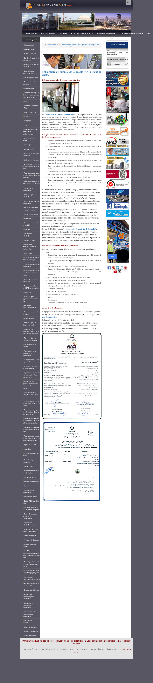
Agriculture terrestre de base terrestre (30, 367)
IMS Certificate (28, 88)
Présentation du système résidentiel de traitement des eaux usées (30, 385)
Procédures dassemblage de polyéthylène (28, 597)
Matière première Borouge (29, 545)
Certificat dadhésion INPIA (30, 107)
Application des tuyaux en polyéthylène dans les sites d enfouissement (31, 438)
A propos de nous (48, 33)
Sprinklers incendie (30, 486)
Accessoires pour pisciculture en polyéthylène (29, 353)
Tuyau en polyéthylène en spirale (31, 313)
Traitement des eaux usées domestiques (30, 530)
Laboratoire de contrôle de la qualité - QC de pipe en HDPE (79, 45)
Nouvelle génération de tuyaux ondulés (30, 209)
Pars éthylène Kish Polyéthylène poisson (30, 339)
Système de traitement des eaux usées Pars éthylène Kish (31, 375)
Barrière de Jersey (30, 497)
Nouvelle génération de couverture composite (31, 509)
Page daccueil (31, 33)
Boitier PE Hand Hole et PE (31, 502)
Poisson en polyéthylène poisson (30, 524)
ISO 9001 (27, 116)
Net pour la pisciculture (27, 622)
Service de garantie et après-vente (31, 59)
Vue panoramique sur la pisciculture (31, 361)
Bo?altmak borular (30, 477)
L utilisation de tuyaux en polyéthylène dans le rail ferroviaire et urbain (31, 421)
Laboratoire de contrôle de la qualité (62, 71)
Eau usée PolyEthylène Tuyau (29, 307)
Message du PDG (29, 49)
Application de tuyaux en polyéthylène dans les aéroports (31, 175)
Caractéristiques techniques (132, 33)
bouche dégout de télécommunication (29, 324)
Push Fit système (29, 636)
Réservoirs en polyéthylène (28, 491)
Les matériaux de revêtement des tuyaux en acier (30, 394)
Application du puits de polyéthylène (31, 265)
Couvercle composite (30, 214)
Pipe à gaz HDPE (29, 145)
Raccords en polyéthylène (28, 189)
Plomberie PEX (29, 218)
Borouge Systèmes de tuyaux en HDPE (31, 585)
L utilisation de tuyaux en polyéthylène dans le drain (31, 429)
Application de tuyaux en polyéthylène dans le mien (31, 166)
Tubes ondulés (28, 318)
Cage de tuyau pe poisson (29, 346)
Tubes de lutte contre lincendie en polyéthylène (30, 516)
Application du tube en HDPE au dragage (31, 259)
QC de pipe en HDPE (31, 77)
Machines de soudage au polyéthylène (31, 472)
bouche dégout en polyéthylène (29, 196)
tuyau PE (26, 229)
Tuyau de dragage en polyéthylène (31, 202)
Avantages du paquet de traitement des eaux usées (30, 564)
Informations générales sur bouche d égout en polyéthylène (31, 331)
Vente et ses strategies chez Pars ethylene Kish (30, 247)
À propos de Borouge (31, 540)
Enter (112, 257)
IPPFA (25, 101)
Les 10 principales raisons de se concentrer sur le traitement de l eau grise (31, 554)
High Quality (27, 253)
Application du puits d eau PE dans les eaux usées (31, 273)
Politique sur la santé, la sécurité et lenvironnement (31, 132)
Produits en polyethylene (107, 33)
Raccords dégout (29, 536)
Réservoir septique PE (31, 481)
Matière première (29, 54)
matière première (49, 317)
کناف (150, 660)
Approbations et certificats (29, 83)
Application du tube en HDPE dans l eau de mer (31, 183)
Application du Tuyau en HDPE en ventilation (30, 287)
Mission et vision (29, 240)
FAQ (148, 33)
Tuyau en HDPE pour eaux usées (31, 154)
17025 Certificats (29, 112)
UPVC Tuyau (28, 466)
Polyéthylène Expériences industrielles (31, 578)
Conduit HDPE (28, 149)
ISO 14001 (27, 121)
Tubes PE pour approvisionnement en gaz (30, 299)
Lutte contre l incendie (31, 160)
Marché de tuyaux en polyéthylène (30, 66)
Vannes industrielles (30, 631)
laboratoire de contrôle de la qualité (81, 229)
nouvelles (63, 33)
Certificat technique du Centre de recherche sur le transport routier (31, 95)
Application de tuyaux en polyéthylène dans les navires (31, 403)
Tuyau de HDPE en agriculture (30, 280)
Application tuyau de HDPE (82, 33)
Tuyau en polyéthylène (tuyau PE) (31, 224)
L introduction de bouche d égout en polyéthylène (29, 614)
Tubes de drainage (30, 627)
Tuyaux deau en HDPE (29, 139)
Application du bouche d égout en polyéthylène (31, 572)
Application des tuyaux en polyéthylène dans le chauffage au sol (31, 412)
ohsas (25, 125)
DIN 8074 (27, 292)
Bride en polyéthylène (31, 590)
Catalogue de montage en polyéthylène (28, 605)
